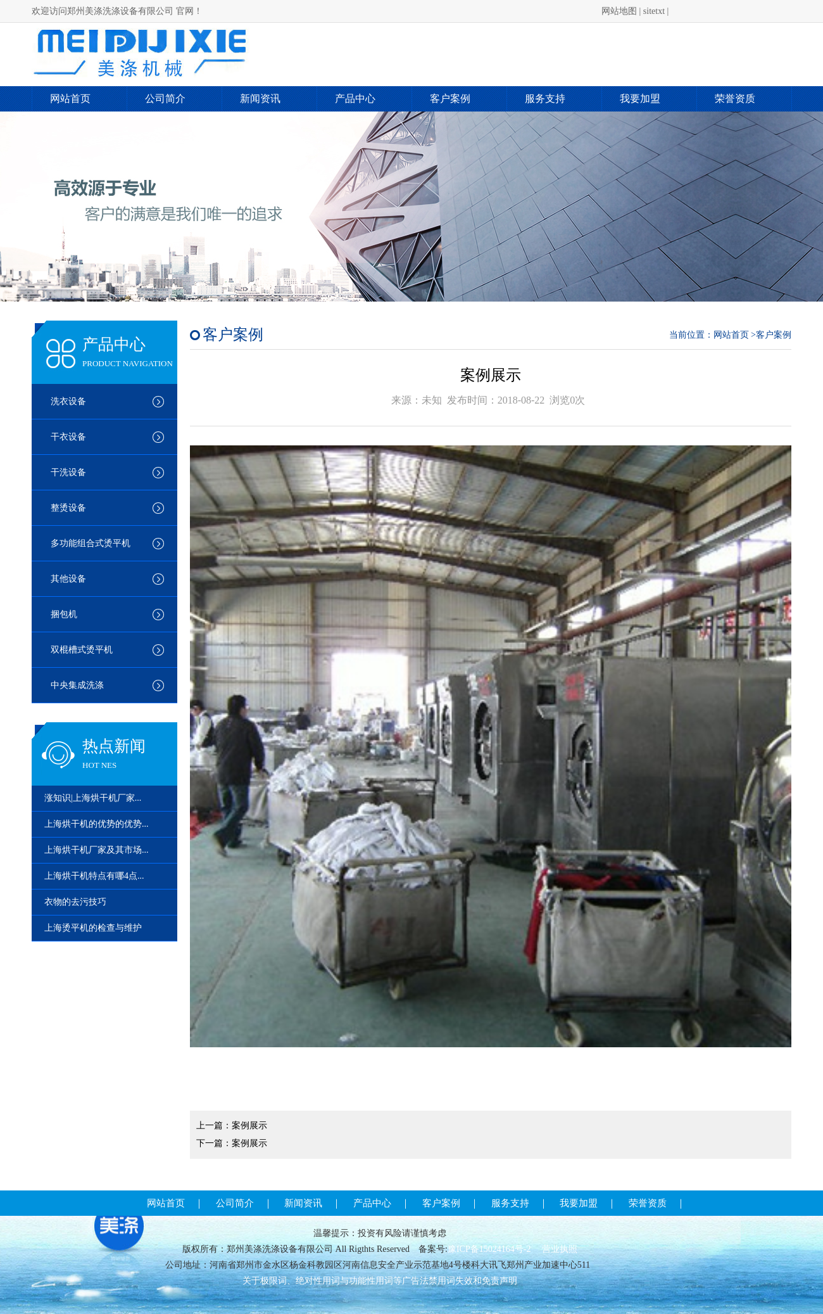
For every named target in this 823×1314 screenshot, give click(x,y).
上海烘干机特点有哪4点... (94, 876)
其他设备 (68, 579)
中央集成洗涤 (77, 685)
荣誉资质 (735, 98)
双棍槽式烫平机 (82, 649)
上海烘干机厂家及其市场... (96, 850)
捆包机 (64, 614)
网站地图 (619, 11)
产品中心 (355, 98)
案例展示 (249, 1125)
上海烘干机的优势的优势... (96, 824)
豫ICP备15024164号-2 (490, 1249)
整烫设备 (68, 508)
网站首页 (70, 98)
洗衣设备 (68, 401)
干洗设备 (68, 472)
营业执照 (559, 1249)
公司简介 (165, 98)
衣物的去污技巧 (75, 902)
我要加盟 (640, 98)
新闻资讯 (260, 98)
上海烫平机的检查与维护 (93, 928)
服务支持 (545, 98)
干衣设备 (68, 437)
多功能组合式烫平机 (90, 543)
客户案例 (450, 98)
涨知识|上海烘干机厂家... (92, 798)
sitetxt (654, 11)
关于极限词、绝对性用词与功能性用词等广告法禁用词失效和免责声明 (379, 1280)
